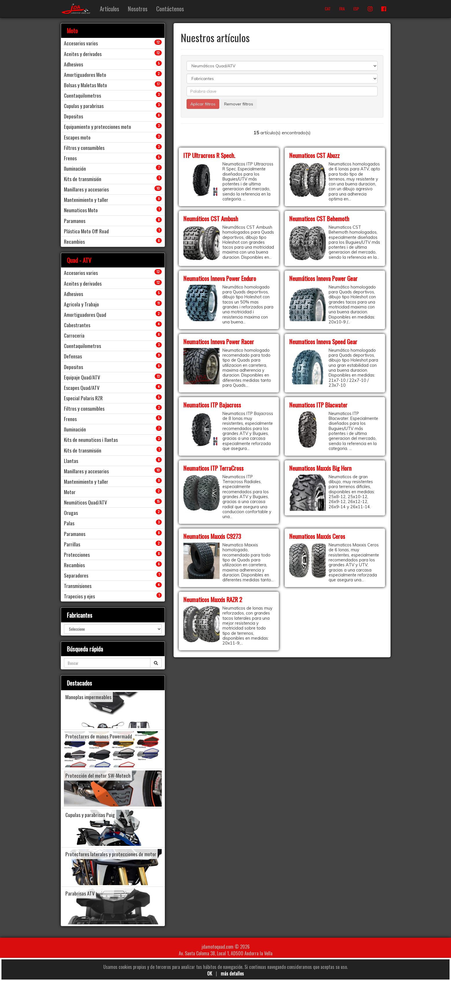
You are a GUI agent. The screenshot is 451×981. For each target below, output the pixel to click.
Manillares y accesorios (86, 189)
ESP (356, 9)
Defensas (73, 356)
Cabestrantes (77, 325)
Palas (69, 523)
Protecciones (77, 554)
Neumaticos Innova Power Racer (218, 341)
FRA (342, 9)
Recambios (74, 241)
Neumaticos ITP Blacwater (318, 404)
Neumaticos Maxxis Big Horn (320, 467)
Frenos (70, 158)
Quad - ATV (79, 260)
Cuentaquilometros (82, 95)
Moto (72, 30)
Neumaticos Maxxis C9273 (212, 536)
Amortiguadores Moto (85, 74)
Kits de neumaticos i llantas (91, 439)
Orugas (71, 512)
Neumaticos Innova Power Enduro (219, 278)
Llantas (71, 460)
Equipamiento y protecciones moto (97, 126)
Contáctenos (170, 8)
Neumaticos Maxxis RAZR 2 (212, 599)
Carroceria (74, 335)
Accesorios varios (81, 43)
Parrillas (72, 544)
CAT (328, 9)
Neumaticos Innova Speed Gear (323, 341)
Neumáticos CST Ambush (210, 218)
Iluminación (75, 168)
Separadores (76, 575)
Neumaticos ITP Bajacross (212, 404)
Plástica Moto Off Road (86, 231)
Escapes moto (77, 137)
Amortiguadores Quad (85, 314)
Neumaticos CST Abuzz (314, 155)
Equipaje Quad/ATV (82, 377)
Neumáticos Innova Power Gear (323, 278)
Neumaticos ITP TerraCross (213, 467)
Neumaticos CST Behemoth (319, 218)
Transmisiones (77, 585)
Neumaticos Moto (81, 210)
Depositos (73, 116)
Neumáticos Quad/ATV (85, 502)
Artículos (109, 8)
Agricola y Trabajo (81, 304)
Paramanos (74, 220)
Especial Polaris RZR (83, 398)
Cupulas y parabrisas (84, 105)
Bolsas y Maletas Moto (85, 85)
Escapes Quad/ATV (82, 387)
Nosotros (138, 8)
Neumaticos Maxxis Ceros (317, 536)
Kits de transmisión (82, 179)
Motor (70, 492)
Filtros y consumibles (84, 147)
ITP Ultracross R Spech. (209, 155)
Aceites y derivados (83, 53)
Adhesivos (73, 64)
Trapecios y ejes (79, 596)
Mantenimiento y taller (86, 199)
